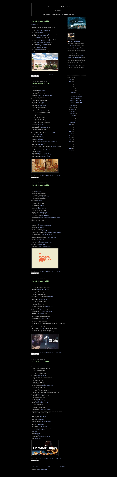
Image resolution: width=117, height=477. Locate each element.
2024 (70, 84)
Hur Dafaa (39, 200)
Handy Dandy (40, 32)
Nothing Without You (45, 196)
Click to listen (34, 24)
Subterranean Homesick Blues (44, 30)
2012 (70, 146)
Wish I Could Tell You (41, 375)
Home (48, 466)
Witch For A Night (45, 215)
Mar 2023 (72, 118)
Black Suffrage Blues (51, 237)
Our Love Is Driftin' (49, 143)
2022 (70, 124)
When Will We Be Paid (47, 234)
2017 (70, 135)
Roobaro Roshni (41, 394)
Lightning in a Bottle (42, 401)
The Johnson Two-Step (45, 409)
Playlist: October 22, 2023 (40, 83)
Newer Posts (34, 466)
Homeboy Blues (42, 110)
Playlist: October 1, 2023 (40, 362)
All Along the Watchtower (43, 40)
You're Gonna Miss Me (50, 406)
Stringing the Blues (48, 154)
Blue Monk (42, 309)
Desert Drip (41, 124)
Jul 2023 (72, 109)
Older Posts (62, 466)
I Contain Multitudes (41, 45)
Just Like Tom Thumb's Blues (45, 95)
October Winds (40, 424)
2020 (70, 129)
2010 (70, 150)
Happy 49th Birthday (53, 132)
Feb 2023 (72, 120)
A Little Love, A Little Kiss (43, 153)
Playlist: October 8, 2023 (40, 281)
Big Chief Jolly (41, 313)
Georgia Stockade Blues (43, 230)
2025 (70, 81)
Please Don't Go (43, 212)
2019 (70, 131)
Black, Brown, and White (45, 246)
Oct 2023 (72, 92)
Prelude (39, 151)
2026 (70, 79)
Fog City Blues (58, 6)
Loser (43, 115)
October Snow (38, 438)
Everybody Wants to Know (43, 241)
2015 (70, 139)
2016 (70, 137)
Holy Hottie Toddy (41, 105)
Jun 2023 (72, 111)
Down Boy (50, 296)
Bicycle (46, 402)
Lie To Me (41, 205)
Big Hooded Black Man (42, 224)
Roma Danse (45, 120)
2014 (70, 141)
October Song (43, 417)
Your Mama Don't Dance (47, 286)
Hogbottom (40, 144)
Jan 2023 (72, 122)
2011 (70, 148)
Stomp (46, 148)
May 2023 (72, 113)
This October (41, 419)
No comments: (57, 74)
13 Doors (41, 399)
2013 (70, 144)
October (35, 431)
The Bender (41, 102)
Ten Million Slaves (41, 244)
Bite (72, 52)
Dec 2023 (72, 88)
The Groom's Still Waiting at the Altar (46, 34)
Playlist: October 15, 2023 (40, 185)
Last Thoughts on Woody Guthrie (45, 51)
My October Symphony (44, 436)
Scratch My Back (49, 306)
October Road (41, 429)
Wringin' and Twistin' (45, 156)
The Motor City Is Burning (46, 242)
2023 (70, 86)
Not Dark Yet (40, 37)
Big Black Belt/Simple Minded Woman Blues (49, 217)
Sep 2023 (72, 105)
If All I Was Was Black (44, 236)
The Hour (40, 367)
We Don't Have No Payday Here (53, 232)
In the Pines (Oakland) (45, 225)
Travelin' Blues (42, 90)
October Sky (38, 433)
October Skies (43, 426)
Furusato (43, 98)
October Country (44, 423)
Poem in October (43, 416)
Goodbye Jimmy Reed (42, 47)
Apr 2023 (72, 115)
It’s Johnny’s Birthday (45, 318)
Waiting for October (39, 434)
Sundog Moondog (44, 127)
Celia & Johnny (49, 149)
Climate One (80, 48)
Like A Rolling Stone (48, 39)
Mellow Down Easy (42, 208)
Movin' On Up (40, 190)
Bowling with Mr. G (40, 402)
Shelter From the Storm (42, 44)
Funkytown (38, 191)
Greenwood (41, 227)
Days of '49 (39, 134)
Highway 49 (42, 136)
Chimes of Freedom (41, 35)
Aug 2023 (72, 107)
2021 (70, 127)
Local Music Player (69, 14)
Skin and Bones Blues (45, 219)
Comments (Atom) (42, 469)
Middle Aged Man (54, 146)
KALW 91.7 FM (72, 9)
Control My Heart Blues (47, 385)
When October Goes (46, 421)
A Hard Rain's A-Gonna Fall (43, 42)
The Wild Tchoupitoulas (46, 311)
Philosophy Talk (72, 47)
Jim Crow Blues (40, 239)
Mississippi (39, 49)
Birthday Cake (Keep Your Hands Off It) (47, 141)
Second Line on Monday (43, 289)
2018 (70, 133)
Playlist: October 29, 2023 (40, 21)
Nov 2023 (72, 90)
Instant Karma (41, 328)
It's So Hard (41, 331)
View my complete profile (75, 73)
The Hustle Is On (43, 299)
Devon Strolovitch (74, 41)
